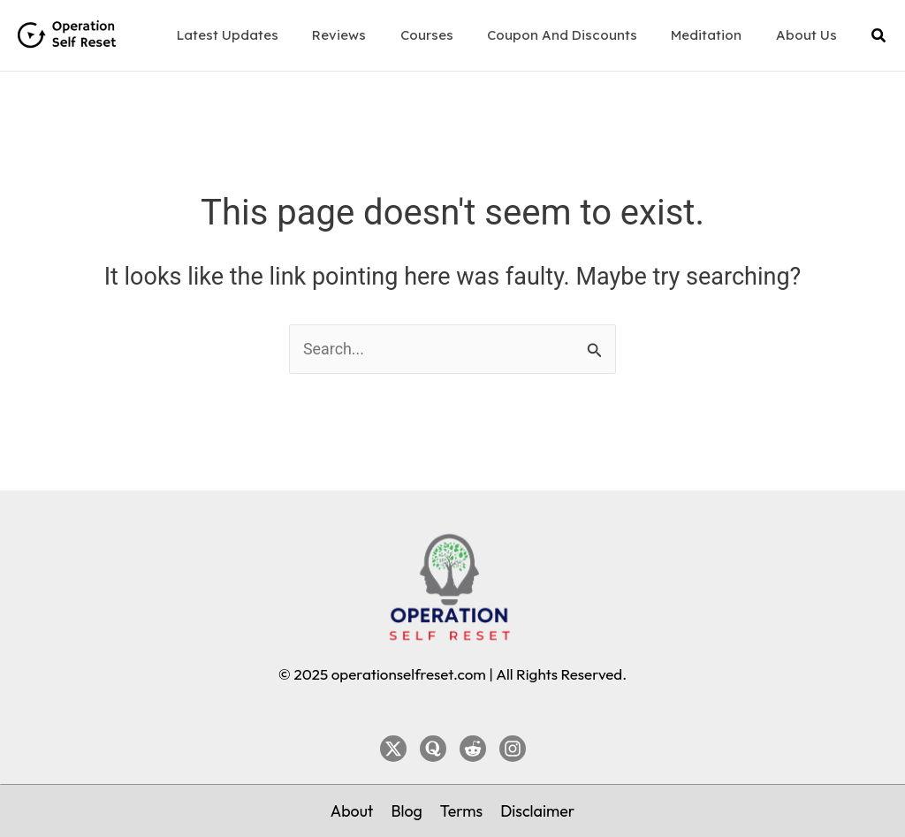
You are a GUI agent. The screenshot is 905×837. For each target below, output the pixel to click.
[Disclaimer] (537, 810)
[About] (351, 810)
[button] (879, 36)
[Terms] (461, 810)
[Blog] (406, 810)
